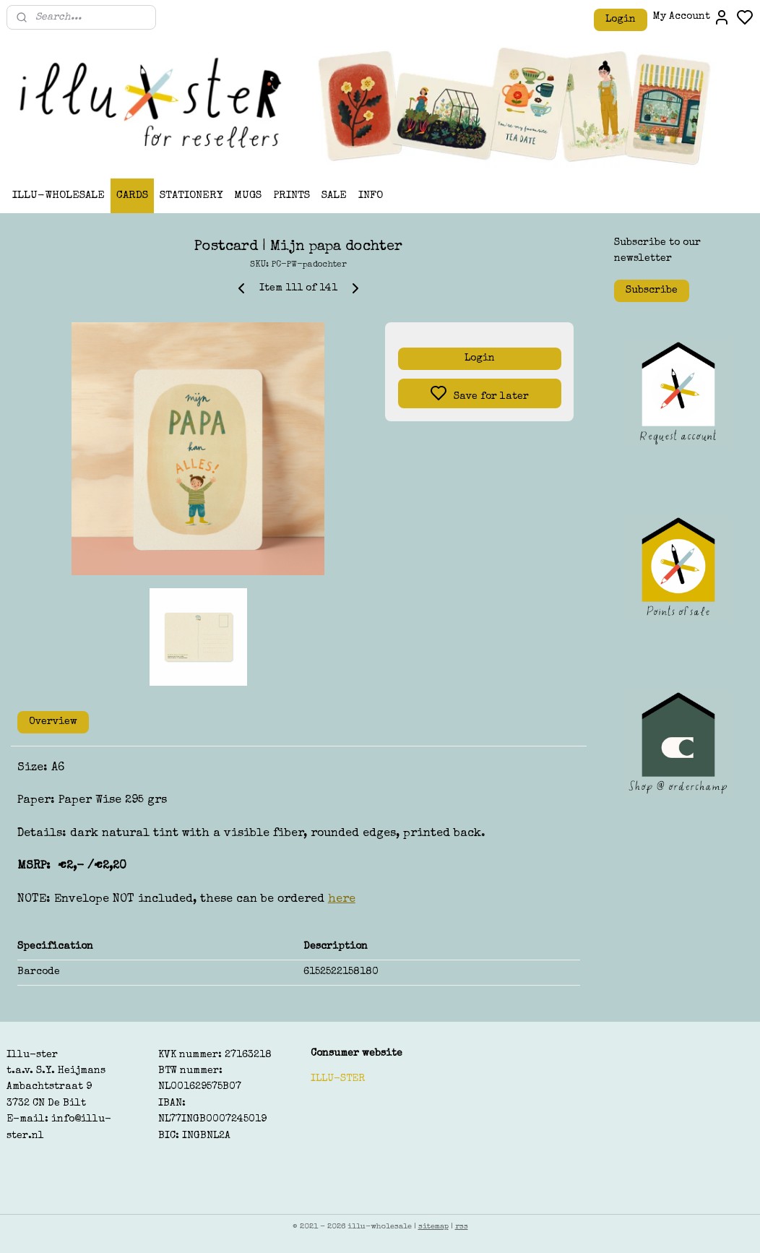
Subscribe (652, 290)
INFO (370, 195)
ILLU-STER (338, 1079)
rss (461, 1227)
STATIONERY (191, 195)
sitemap (433, 1227)
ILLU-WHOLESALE (58, 195)
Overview (53, 722)
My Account (691, 17)
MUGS (248, 195)
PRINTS (291, 195)
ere (345, 899)
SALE (334, 195)
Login (620, 19)
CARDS (132, 195)
